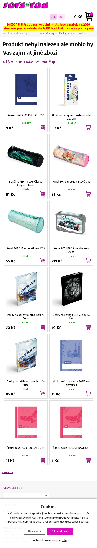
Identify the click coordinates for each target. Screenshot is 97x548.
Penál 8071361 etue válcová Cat (71, 181)
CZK (53, 16)
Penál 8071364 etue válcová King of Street (25, 183)
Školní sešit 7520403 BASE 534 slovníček (71, 383)
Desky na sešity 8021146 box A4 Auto (26, 383)
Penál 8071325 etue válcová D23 (25, 248)
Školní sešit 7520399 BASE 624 (71, 448)
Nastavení (34, 531)
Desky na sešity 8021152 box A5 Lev (71, 316)
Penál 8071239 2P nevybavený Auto (71, 250)
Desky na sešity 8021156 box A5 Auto (26, 316)
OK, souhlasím (60, 531)
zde (64, 540)
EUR (61, 16)
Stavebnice (7, 472)
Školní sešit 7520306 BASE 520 (25, 115)
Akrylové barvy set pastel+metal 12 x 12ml (71, 117)
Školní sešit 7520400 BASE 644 (25, 448)
